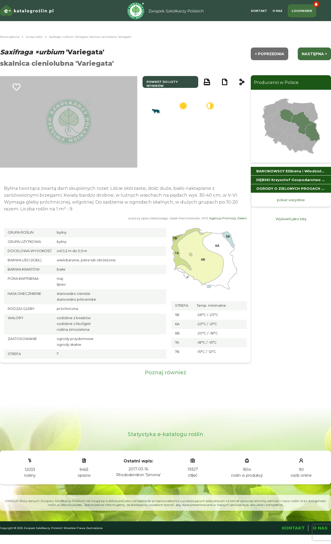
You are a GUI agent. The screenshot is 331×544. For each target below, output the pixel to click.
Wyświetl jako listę (291, 219)
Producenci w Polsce (276, 82)
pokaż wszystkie (291, 200)
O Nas (277, 11)
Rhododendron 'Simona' (138, 474)
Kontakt (259, 11)
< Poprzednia (269, 53)
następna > (314, 53)
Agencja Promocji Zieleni (228, 218)
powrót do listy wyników (162, 84)
